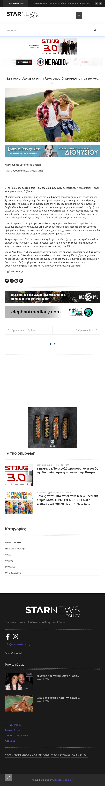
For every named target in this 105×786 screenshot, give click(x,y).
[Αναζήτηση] (47, 30)
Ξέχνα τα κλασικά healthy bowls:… (58, 698)
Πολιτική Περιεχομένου (16, 735)
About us (10, 740)
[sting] (52, 62)
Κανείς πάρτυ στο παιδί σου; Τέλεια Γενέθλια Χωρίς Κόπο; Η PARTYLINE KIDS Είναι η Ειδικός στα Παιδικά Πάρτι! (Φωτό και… (67, 500)
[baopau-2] (52, 427)
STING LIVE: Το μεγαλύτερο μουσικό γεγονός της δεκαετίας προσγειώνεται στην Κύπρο (67, 470)
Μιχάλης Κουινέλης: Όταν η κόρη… (58, 676)
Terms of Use (12, 730)
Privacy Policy (13, 724)
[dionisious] (52, 151)
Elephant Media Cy (63, 779)
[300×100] (52, 46)
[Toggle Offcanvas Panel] (79, 15)
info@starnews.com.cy (18, 644)
